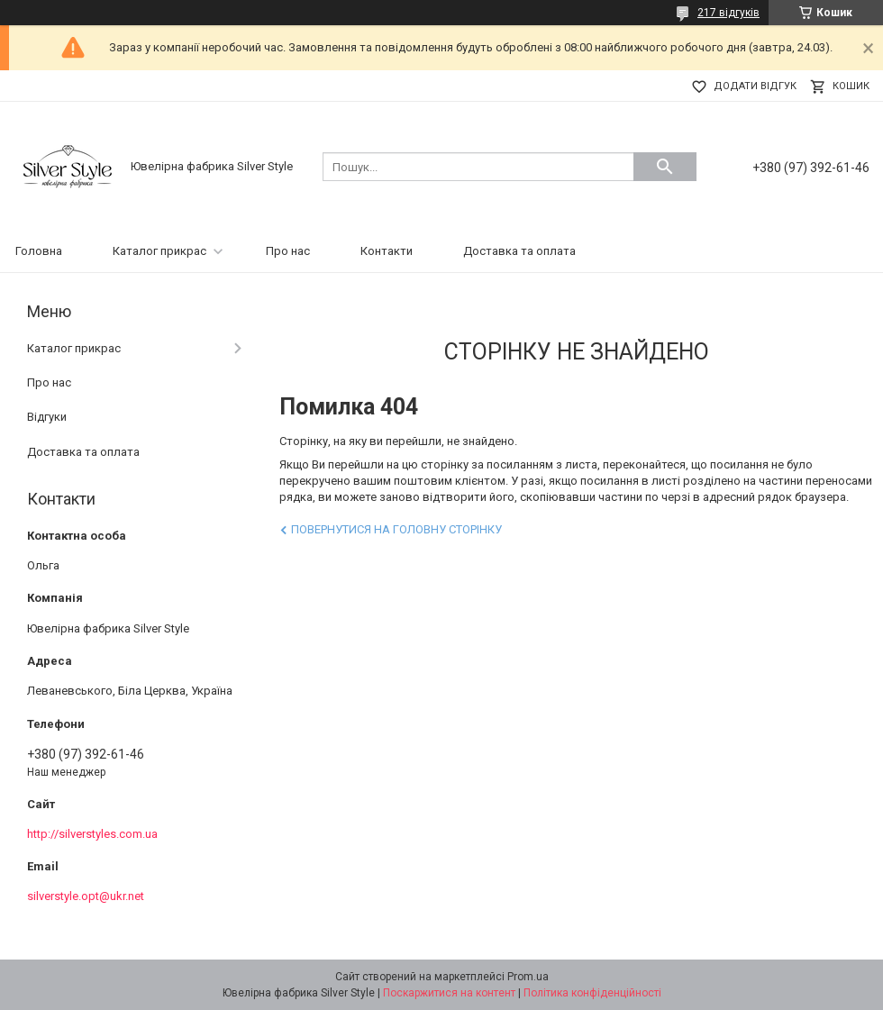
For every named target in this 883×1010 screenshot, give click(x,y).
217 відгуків (728, 12)
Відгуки (47, 416)
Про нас (288, 251)
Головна (38, 251)
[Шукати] (664, 166)
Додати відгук (755, 86)
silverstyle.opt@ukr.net (85, 896)
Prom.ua (528, 976)
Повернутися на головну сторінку (396, 529)
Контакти (386, 251)
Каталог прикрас (159, 251)
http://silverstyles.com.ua (92, 834)
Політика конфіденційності (592, 993)
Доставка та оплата (519, 251)
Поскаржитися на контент (449, 993)
